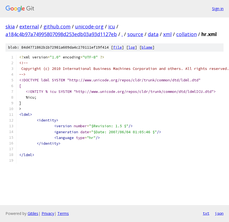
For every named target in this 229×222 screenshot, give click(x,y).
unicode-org (89, 26)
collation (186, 34)
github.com (57, 26)
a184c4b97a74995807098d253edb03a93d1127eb (61, 34)
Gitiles (33, 213)
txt (206, 213)
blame (147, 47)
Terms (63, 213)
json (219, 213)
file (117, 47)
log (131, 47)
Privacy (48, 213)
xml (167, 34)
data (153, 34)
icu (111, 26)
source (135, 34)
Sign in (218, 8)
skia (10, 26)
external (29, 26)
